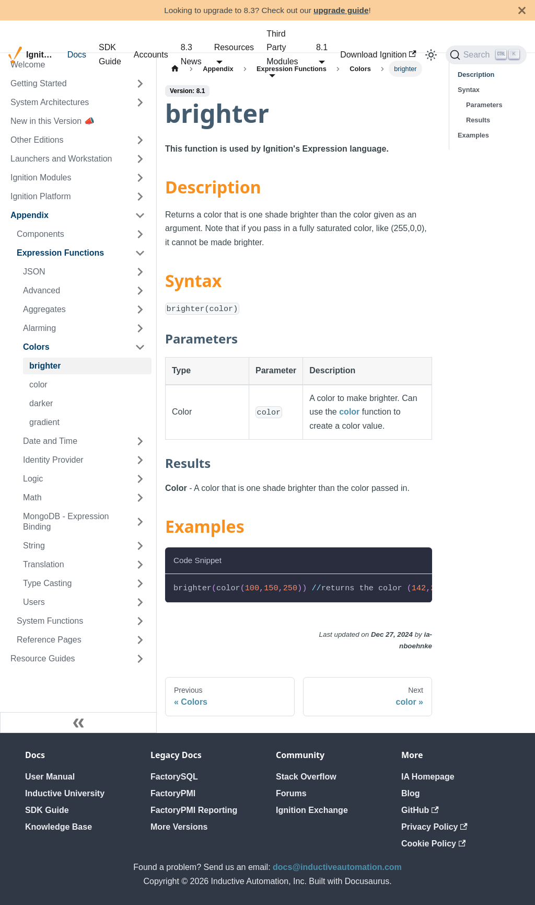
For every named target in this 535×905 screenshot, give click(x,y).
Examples (473, 135)
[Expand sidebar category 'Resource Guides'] (140, 658)
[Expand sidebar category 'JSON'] (140, 272)
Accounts (151, 54)
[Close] (522, 10)
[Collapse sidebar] (78, 722)
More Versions (178, 826)
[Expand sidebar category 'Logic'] (140, 479)
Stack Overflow (306, 776)
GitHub (420, 810)
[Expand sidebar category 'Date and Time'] (140, 441)
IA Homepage (428, 776)
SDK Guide (110, 54)
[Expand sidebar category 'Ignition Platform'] (140, 196)
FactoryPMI (172, 793)
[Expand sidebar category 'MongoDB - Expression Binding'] (140, 521)
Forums (291, 793)
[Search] (486, 54)
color (349, 411)
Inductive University (64, 793)
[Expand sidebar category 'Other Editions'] (140, 140)
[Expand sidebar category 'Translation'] (140, 564)
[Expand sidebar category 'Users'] (140, 602)
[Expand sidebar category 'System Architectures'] (140, 102)
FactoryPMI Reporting (193, 810)
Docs (76, 54)
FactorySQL (174, 776)
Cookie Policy (433, 843)
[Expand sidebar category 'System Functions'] (140, 621)
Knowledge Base (58, 826)
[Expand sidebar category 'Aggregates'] (140, 309)
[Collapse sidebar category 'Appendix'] (140, 215)
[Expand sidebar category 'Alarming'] (140, 328)
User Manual (50, 776)
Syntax (469, 90)
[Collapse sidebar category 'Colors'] (140, 347)
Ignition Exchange (312, 810)
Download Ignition (378, 54)
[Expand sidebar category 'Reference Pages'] (140, 640)
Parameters (484, 105)
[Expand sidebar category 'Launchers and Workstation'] (140, 159)
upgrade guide (340, 10)
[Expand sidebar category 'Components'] (140, 234)
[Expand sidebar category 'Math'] (140, 497)
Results (478, 120)
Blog (410, 793)
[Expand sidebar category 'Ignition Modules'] (140, 177)
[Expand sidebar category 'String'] (140, 545)
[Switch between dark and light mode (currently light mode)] (431, 55)
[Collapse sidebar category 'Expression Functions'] (140, 253)
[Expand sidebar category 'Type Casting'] (140, 583)
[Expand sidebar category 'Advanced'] (140, 290)
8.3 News (191, 54)
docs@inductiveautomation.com (337, 867)
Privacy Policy (434, 826)
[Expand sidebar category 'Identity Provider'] (140, 460)
